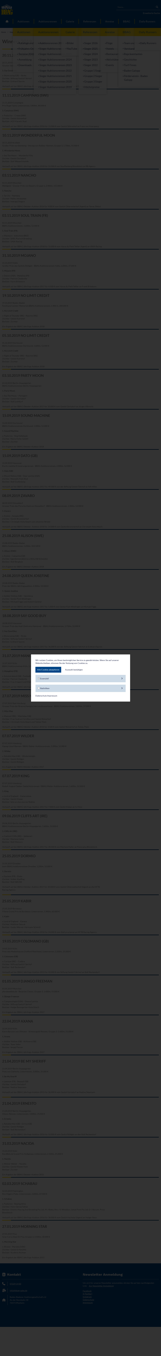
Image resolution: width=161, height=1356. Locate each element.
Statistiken (80, 688)
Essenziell (80, 678)
